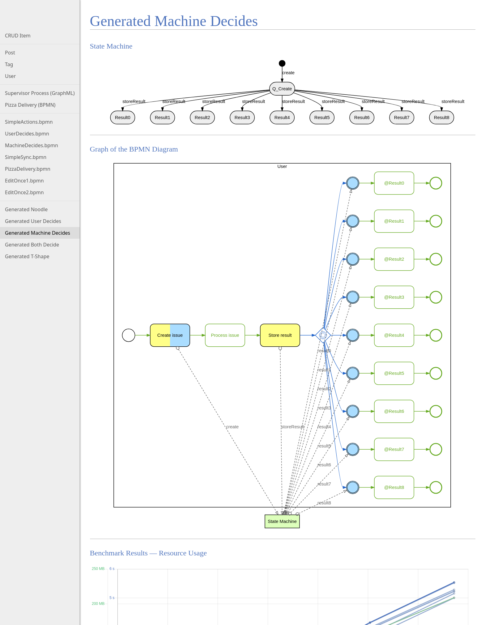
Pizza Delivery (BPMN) (30, 104)
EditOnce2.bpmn (24, 192)
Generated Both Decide (32, 244)
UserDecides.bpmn (27, 133)
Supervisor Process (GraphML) (40, 93)
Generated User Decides (33, 221)
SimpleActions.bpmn (29, 121)
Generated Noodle (26, 209)
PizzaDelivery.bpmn (27, 168)
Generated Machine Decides (37, 232)
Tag (9, 64)
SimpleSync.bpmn (25, 157)
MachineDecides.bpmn (31, 145)
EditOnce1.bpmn (24, 180)
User (10, 76)
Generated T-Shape (27, 256)
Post (10, 52)
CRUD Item (18, 35)
